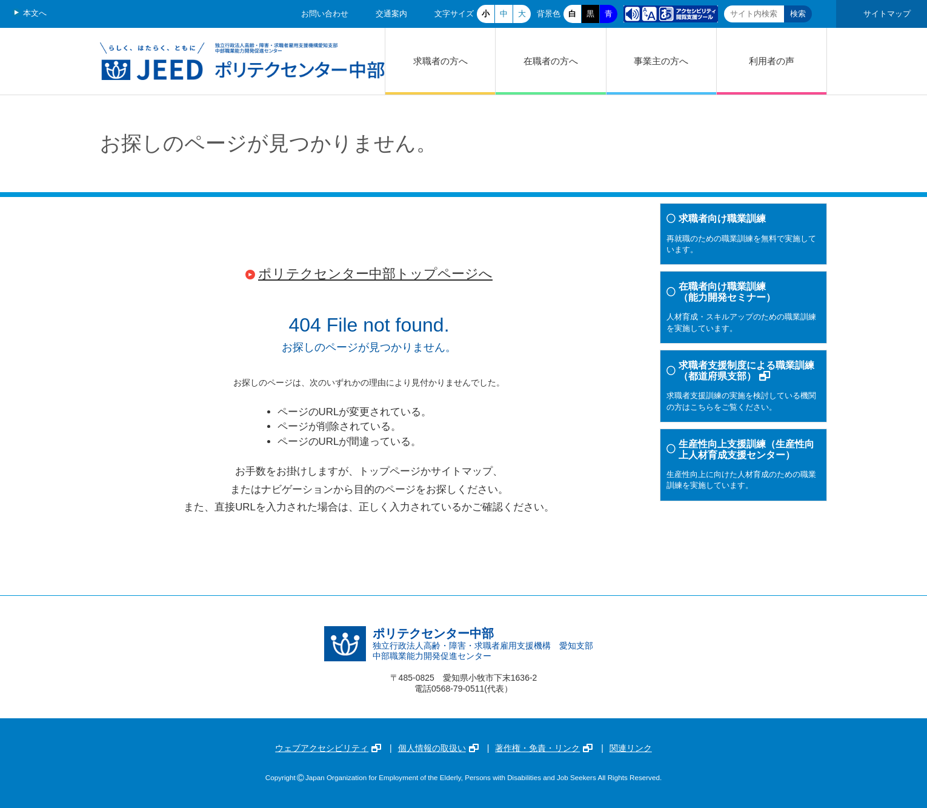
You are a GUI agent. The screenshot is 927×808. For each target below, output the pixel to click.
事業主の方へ (661, 61)
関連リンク (631, 748)
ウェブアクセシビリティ (328, 748)
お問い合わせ (324, 14)
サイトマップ (887, 13)
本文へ (35, 13)
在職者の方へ (550, 61)
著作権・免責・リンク (544, 748)
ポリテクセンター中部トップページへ (375, 273)
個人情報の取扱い (438, 748)
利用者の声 (771, 61)
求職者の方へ (440, 61)
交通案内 (391, 14)
